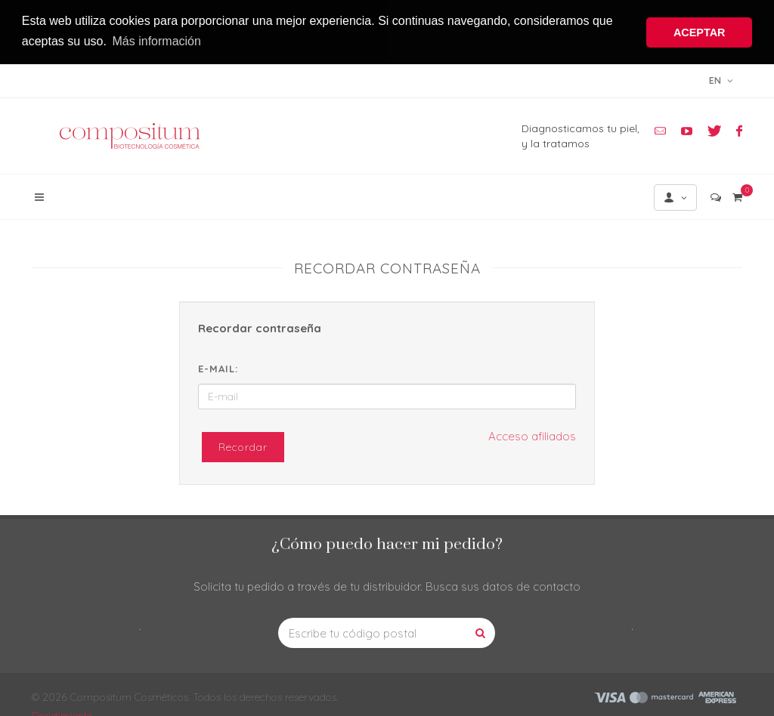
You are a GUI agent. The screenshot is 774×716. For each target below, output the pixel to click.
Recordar (243, 445)
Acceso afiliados (532, 434)
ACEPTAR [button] (699, 32)
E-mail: (218, 366)
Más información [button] (157, 41)
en (721, 78)
